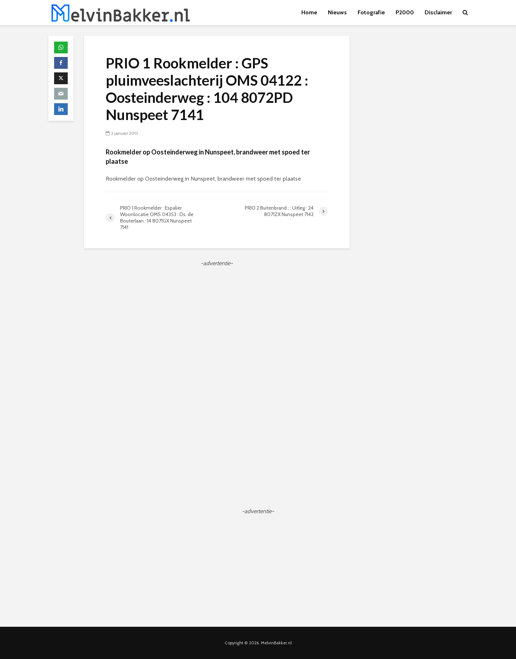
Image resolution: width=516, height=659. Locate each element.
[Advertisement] (216, 318)
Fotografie (371, 12)
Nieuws (337, 12)
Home (309, 12)
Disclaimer (438, 12)
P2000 (405, 12)
